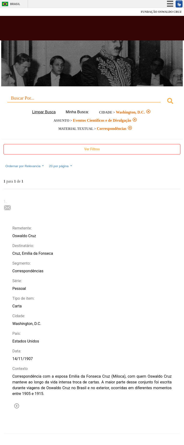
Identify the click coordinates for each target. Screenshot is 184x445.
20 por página (61, 166)
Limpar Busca (44, 112)
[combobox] (92, 101)
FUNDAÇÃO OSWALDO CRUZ (161, 11)
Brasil (15, 4)
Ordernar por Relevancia (25, 166)
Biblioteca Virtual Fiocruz (76, 29)
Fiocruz (14, 12)
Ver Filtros (92, 149)
